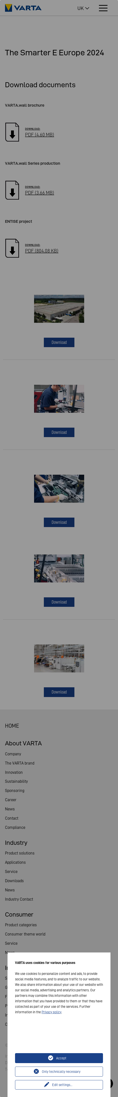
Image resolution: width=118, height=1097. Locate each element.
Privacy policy (51, 1012)
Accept (61, 1058)
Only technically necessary (61, 1072)
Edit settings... (62, 1085)
